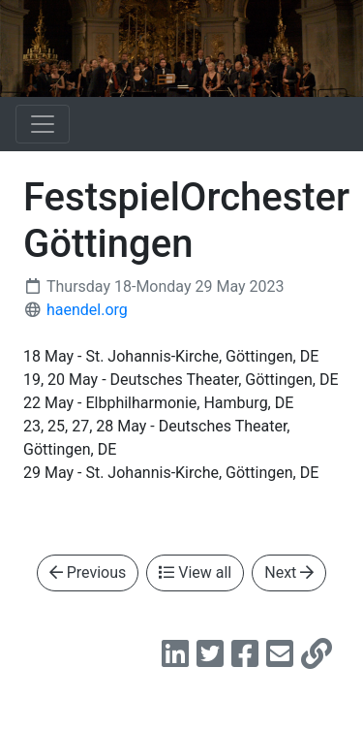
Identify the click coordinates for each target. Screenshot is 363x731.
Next (289, 572)
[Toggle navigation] (42, 124)
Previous (88, 572)
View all (195, 572)
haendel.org (87, 310)
